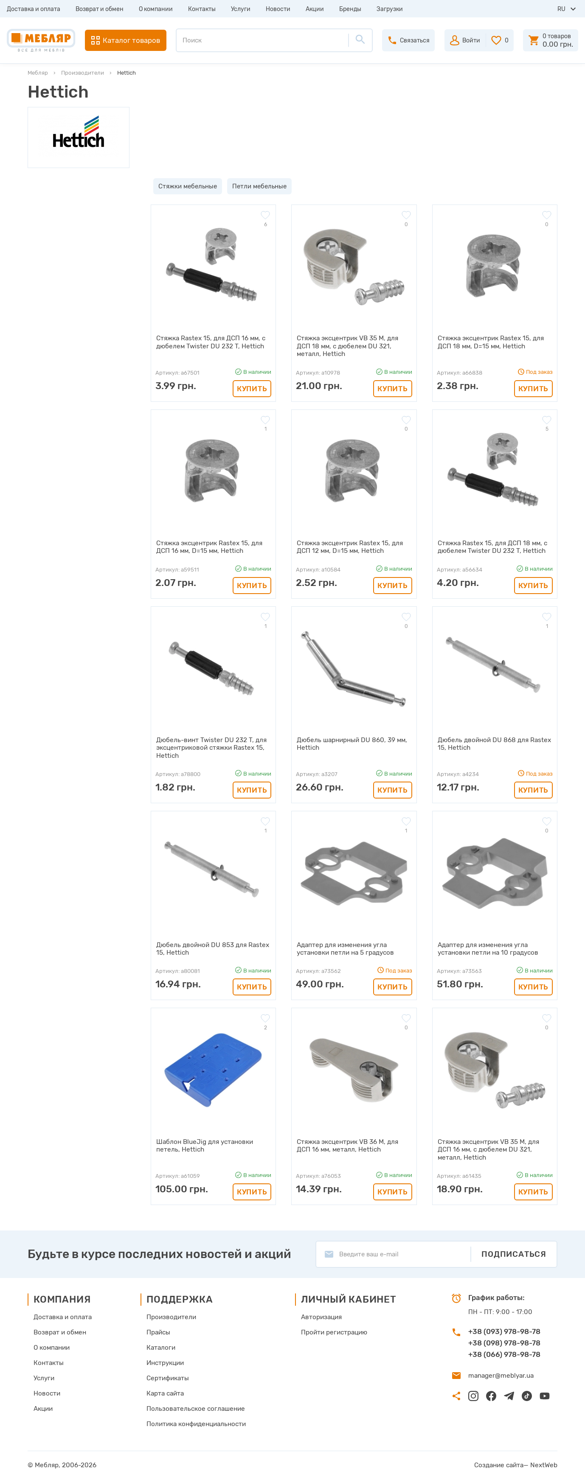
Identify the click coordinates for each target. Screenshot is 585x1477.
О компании (156, 9)
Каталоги (160, 1345)
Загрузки (390, 9)
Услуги (240, 9)
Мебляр (38, 73)
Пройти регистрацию (333, 1330)
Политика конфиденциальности (195, 1422)
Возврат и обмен (100, 9)
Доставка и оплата (33, 9)
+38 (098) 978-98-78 (504, 1341)
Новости (278, 9)
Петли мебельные (257, 186)
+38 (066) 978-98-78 (504, 1352)
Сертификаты (167, 1376)
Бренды (350, 9)
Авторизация (321, 1315)
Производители (82, 73)
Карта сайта (165, 1391)
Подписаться (513, 1252)
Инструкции (165, 1361)
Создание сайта (500, 1463)
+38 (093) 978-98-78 (504, 1329)
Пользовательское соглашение (194, 1406)
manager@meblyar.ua (500, 1373)
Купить (252, 388)
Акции (315, 9)
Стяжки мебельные (185, 186)
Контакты (202, 9)
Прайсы (158, 1330)
